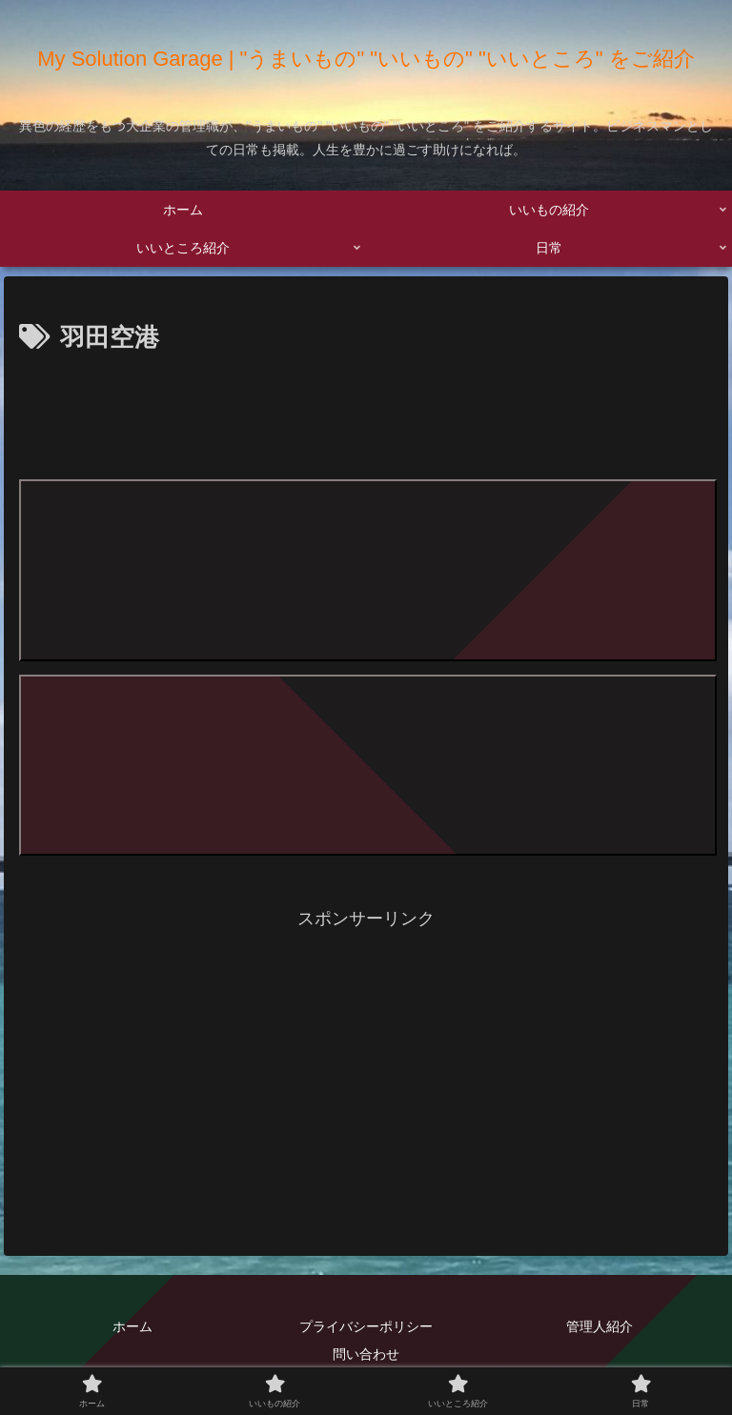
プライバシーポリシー (366, 1325)
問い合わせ (366, 1353)
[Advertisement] (366, 412)
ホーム (132, 1325)
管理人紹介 (599, 1325)
